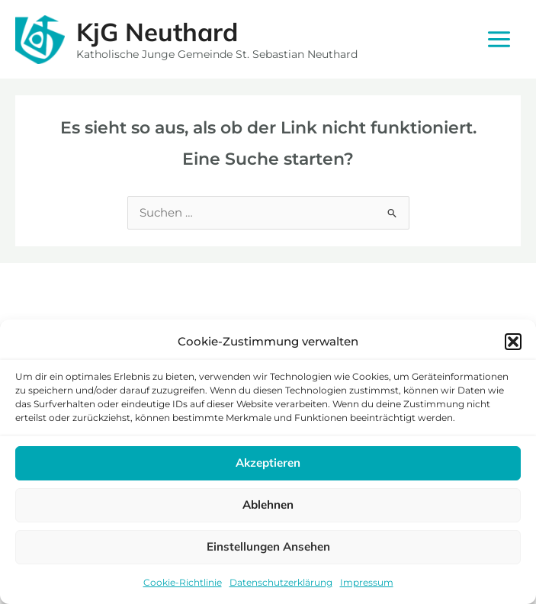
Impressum (366, 582)
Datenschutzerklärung (280, 582)
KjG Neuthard (157, 31)
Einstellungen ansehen (268, 546)
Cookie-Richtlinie (182, 582)
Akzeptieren (268, 462)
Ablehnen (268, 504)
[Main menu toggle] (499, 39)
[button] (513, 341)
